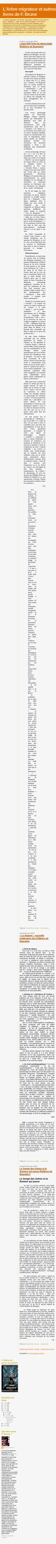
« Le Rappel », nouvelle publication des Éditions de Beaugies (34, 938)
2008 (5, 1403)
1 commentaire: (44, 1161)
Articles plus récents (26, 1349)
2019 (5, 1425)
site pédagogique (9, 1454)
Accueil (36, 1349)
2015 (5, 1423)
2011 (5, 1407)
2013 (5, 1410)
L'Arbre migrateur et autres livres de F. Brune (29, 12)
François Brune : (9, 1447)
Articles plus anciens (47, 1349)
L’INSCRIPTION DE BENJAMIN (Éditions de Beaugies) (36, 45)
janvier (7, 1412)
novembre (8, 1416)
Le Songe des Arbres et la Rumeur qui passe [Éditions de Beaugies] (36, 1171)
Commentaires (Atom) (36, 1353)
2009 (5, 1405)
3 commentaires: (44, 928)
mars (7, 1414)
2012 (5, 1409)
